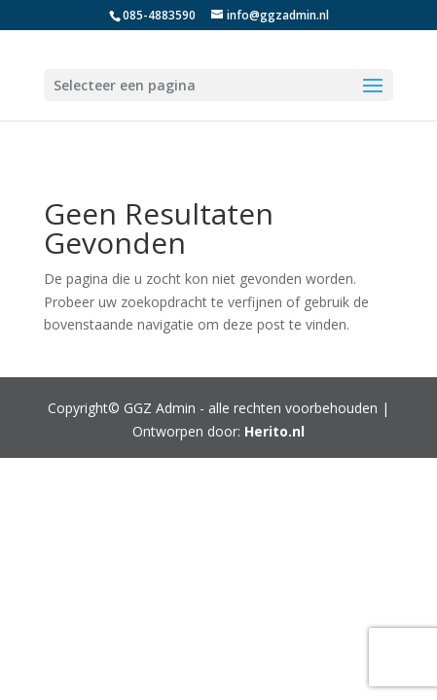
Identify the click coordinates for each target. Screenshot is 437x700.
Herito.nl (274, 431)
